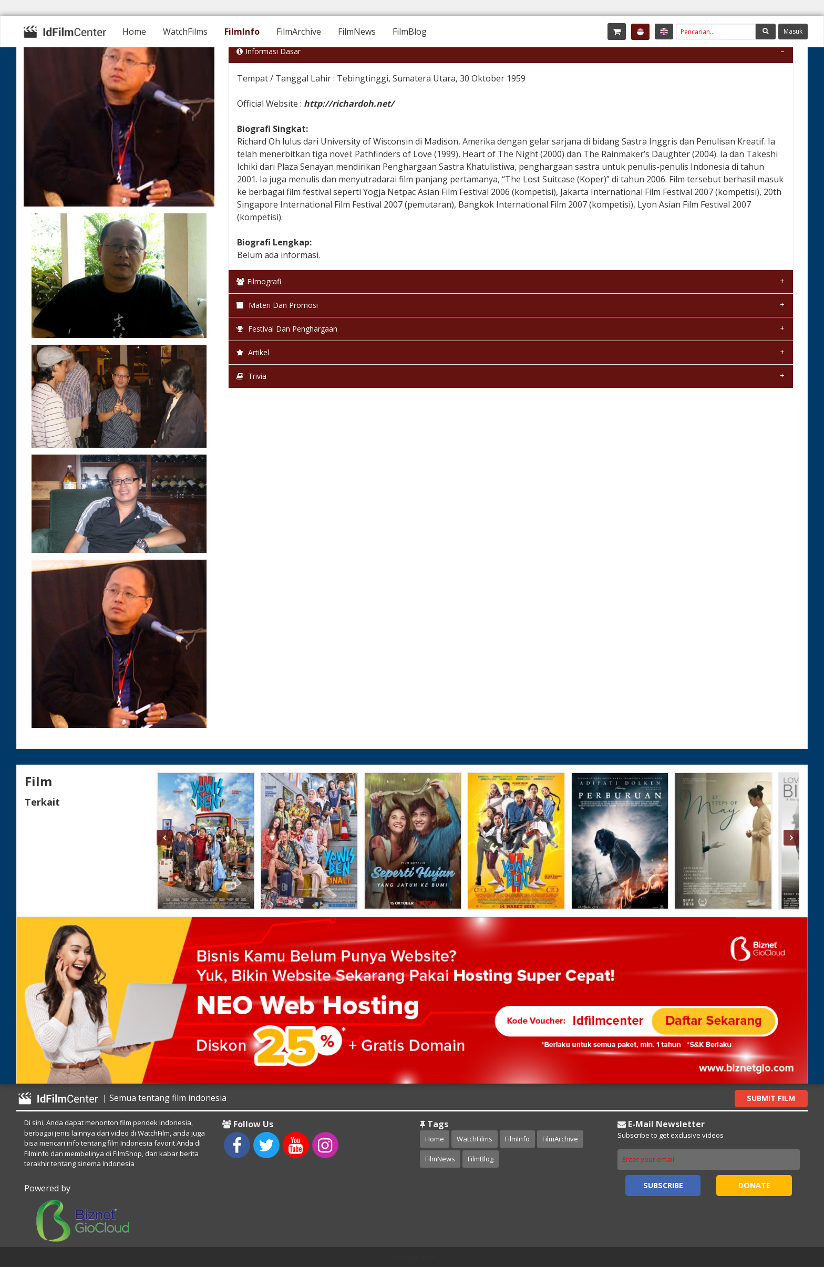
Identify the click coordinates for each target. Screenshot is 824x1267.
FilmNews (357, 31)
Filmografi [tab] (258, 281)
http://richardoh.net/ (349, 103)
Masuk (793, 31)
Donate (754, 1185)
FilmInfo (242, 31)
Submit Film (771, 1098)
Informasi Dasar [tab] (268, 51)
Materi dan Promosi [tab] (277, 305)
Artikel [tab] (252, 352)
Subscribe (663, 1185)
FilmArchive (298, 31)
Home (134, 31)
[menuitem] (134, 32)
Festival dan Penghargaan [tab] (286, 329)
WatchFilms (185, 31)
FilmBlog (410, 31)
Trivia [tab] (251, 376)
